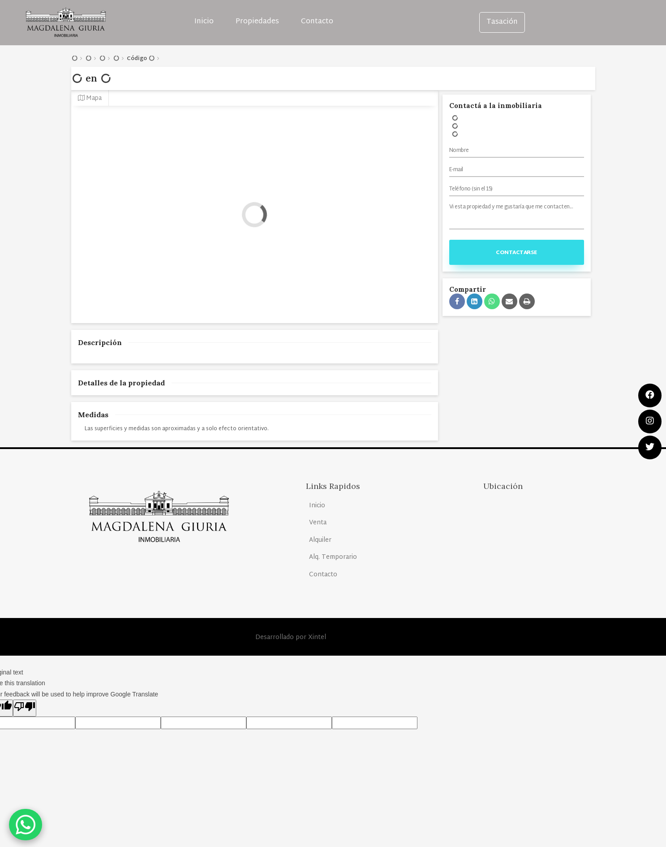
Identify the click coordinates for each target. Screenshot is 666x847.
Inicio (204, 21)
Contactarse (516, 253)
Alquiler (320, 540)
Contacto (317, 21)
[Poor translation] (24, 708)
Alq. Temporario (333, 557)
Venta (318, 522)
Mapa (90, 98)
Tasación (502, 22)
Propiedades (257, 21)
